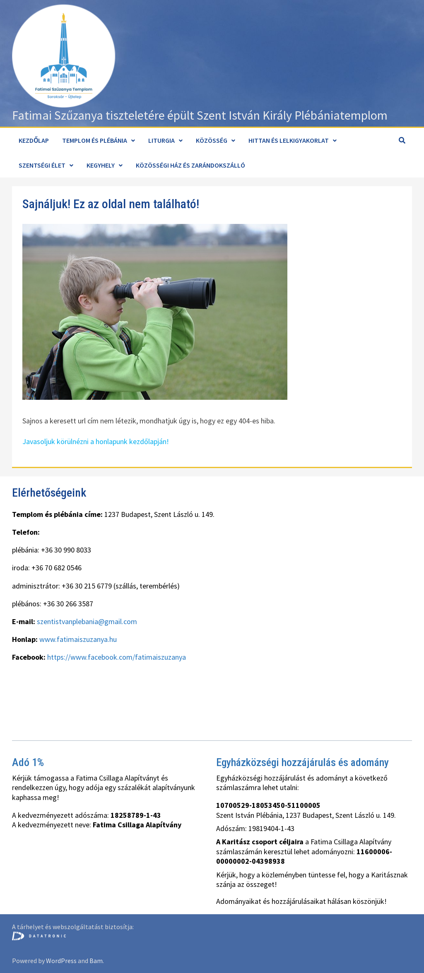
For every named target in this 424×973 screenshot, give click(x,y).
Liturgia (161, 140)
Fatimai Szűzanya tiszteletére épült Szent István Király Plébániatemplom (200, 115)
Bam (96, 960)
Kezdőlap (34, 140)
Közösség (211, 140)
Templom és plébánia (94, 140)
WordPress (61, 960)
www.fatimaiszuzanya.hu (78, 639)
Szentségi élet (42, 165)
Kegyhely (101, 165)
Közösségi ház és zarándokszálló (190, 165)
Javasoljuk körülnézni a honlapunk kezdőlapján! (95, 441)
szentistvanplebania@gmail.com (87, 621)
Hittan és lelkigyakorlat (288, 140)
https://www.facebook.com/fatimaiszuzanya (116, 657)
